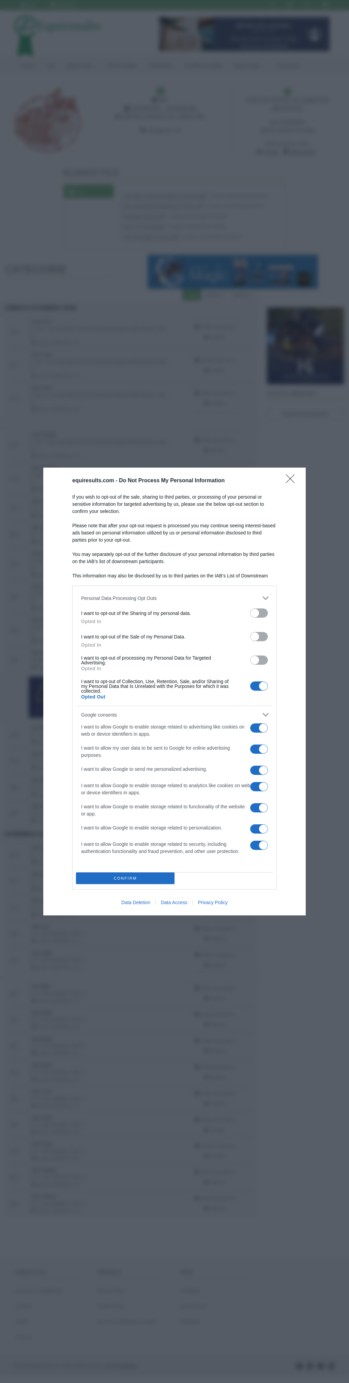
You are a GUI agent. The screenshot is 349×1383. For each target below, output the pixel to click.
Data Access (174, 902)
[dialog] (174, 691)
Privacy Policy (213, 902)
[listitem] (174, 598)
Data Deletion (135, 902)
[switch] (259, 613)
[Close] (292, 480)
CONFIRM (125, 878)
